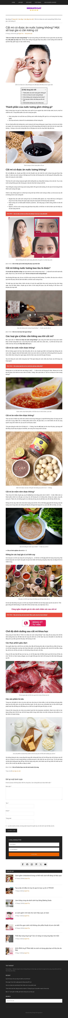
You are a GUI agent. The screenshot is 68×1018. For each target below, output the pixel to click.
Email (7, 810)
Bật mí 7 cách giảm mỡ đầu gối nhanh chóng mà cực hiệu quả (20, 991)
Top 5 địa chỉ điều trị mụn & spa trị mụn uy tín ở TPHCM (34, 888)
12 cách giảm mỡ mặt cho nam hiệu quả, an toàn (32, 913)
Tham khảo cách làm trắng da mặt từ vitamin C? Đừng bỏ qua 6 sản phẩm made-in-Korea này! (27, 988)
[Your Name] (34, 844)
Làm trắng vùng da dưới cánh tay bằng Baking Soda (33, 900)
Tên (7, 803)
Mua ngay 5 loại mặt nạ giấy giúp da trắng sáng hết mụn (19, 982)
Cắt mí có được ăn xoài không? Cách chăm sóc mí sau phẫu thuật (21, 985)
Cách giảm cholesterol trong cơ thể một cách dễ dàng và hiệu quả (38, 875)
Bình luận (8, 786)
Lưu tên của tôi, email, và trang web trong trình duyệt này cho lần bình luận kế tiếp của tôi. (31, 826)
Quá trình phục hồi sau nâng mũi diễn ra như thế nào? (18, 978)
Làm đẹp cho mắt (16, 771)
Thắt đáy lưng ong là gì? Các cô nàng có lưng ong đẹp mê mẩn (37, 936)
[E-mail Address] (34, 849)
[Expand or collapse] (45, 89)
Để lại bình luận (28, 33)
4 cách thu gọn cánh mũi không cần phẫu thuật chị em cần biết (37, 925)
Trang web (8, 818)
